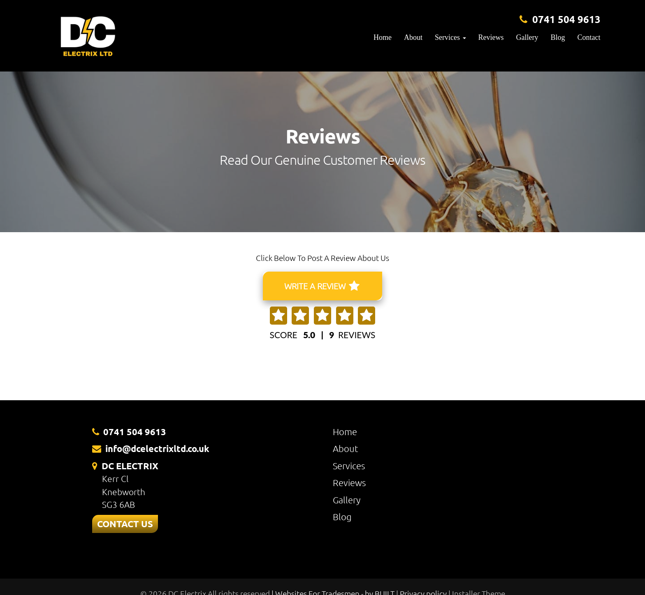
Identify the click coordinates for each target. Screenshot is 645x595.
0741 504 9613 (566, 19)
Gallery (527, 37)
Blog (558, 37)
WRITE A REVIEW (322, 286)
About (413, 37)
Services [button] (450, 37)
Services (349, 465)
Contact (589, 37)
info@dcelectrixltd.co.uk (157, 448)
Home (383, 37)
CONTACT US (125, 523)
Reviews (491, 37)
